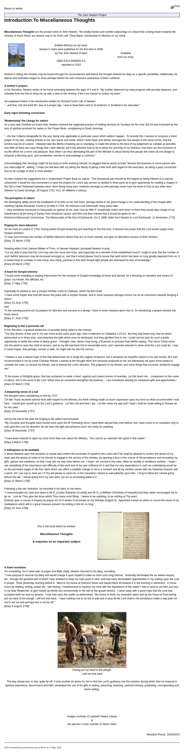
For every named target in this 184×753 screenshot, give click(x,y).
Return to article (13, 8)
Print (175, 6)
